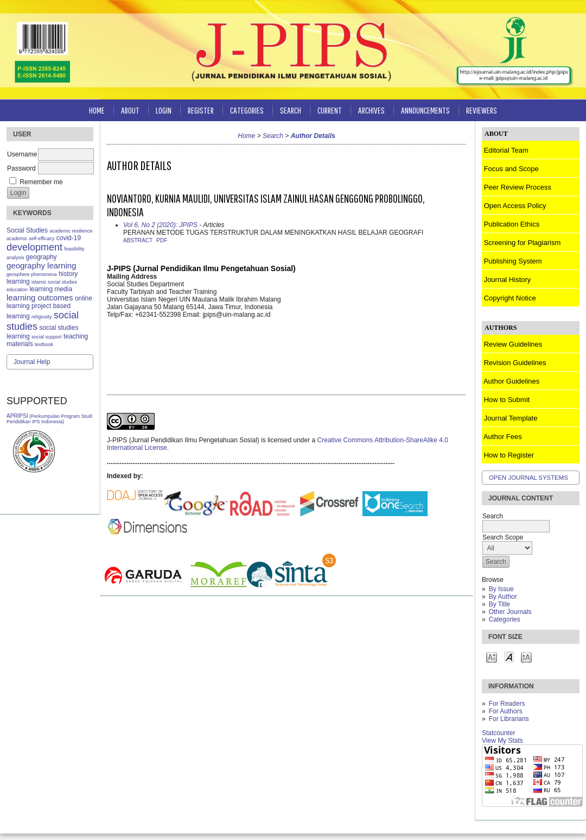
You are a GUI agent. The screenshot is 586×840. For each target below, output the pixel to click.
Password (21, 168)
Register (201, 110)
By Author (503, 596)
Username (22, 154)
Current (329, 110)
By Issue (501, 589)
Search (290, 110)
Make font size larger (526, 656)
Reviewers (481, 110)
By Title (499, 604)
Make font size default (509, 656)
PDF (161, 240)
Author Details (313, 136)
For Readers (507, 703)
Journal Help (32, 362)
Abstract (137, 240)
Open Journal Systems (528, 477)
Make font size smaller (491, 656)
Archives (371, 110)
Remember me (41, 182)
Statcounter (498, 733)
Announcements (425, 110)
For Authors (506, 711)
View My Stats (502, 740)
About (130, 110)
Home (97, 110)
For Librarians (509, 719)
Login (163, 110)
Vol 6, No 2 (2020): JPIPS (160, 225)
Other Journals (510, 612)
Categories (504, 619)
